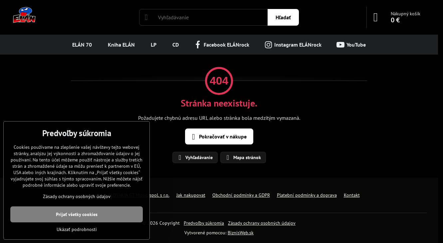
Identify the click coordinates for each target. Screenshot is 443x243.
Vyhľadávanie (195, 157)
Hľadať (283, 17)
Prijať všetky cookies (77, 214)
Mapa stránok (243, 157)
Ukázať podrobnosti (77, 229)
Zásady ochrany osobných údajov (262, 223)
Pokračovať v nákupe (218, 137)
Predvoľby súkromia (204, 223)
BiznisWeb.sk (241, 233)
